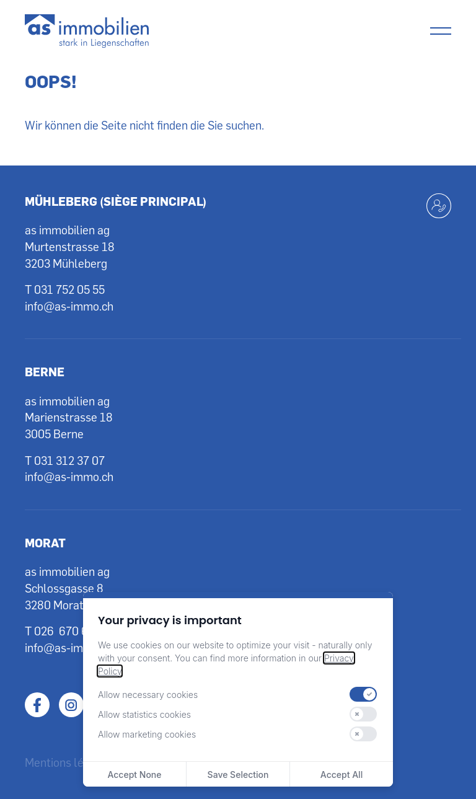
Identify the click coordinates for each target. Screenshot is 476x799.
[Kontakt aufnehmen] (438, 205)
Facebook (37, 704)
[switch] (363, 694)
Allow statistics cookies (144, 714)
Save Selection (238, 774)
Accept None (134, 774)
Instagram (71, 704)
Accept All (341, 774)
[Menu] (440, 31)
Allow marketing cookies (147, 734)
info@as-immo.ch (69, 306)
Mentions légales (68, 762)
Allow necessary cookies (148, 694)
